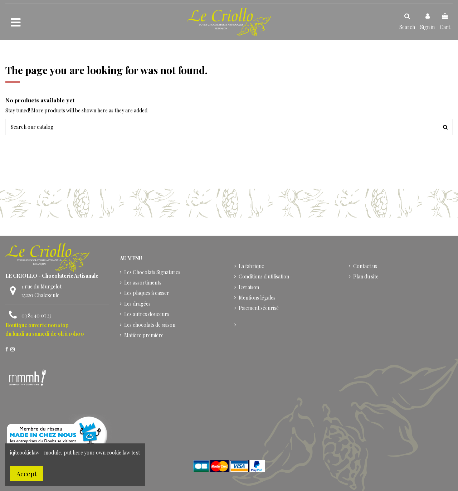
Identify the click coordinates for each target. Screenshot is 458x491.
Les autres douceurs (146, 314)
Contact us (365, 266)
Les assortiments (142, 282)
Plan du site (366, 276)
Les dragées (137, 303)
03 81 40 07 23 (36, 315)
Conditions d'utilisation (264, 276)
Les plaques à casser (146, 293)
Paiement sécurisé (259, 308)
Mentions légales (257, 297)
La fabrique (251, 266)
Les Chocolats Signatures (152, 272)
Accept (26, 473)
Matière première (144, 335)
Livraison (249, 287)
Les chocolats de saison (149, 324)
